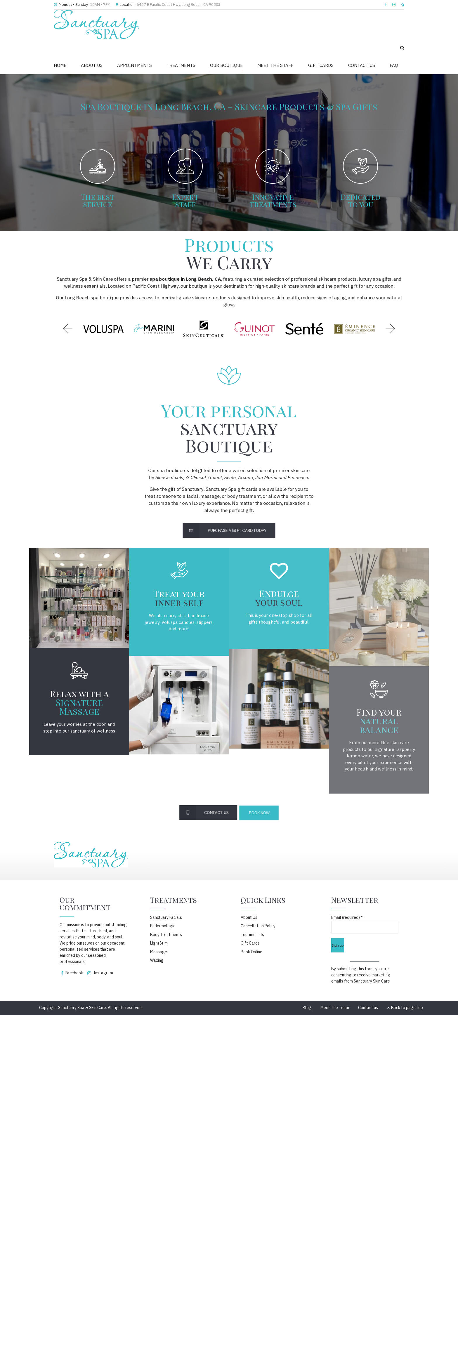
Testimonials (252, 934)
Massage (158, 951)
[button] (67, 329)
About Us (249, 917)
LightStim (159, 943)
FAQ (394, 65)
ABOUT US (92, 65)
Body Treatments (166, 934)
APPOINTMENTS (134, 65)
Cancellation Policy (258, 925)
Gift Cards (250, 943)
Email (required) (347, 917)
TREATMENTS (180, 65)
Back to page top (405, 1007)
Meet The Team (334, 1007)
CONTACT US (361, 65)
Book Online (251, 951)
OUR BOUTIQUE (226, 65)
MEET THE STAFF (275, 65)
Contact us (368, 1007)
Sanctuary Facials (166, 917)
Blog (307, 1007)
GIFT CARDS (321, 65)
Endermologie (163, 925)
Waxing (157, 960)
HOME (60, 65)
